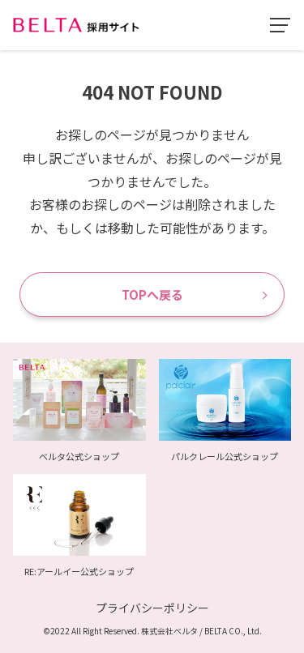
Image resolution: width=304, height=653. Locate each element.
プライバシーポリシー (152, 608)
